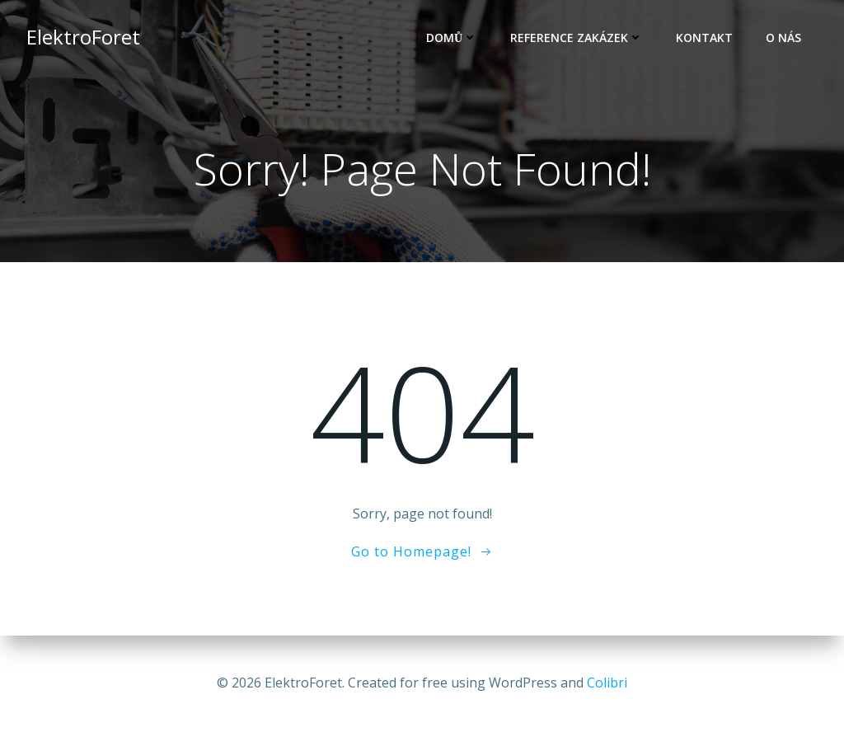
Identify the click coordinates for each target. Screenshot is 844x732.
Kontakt (704, 37)
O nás (783, 37)
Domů (451, 37)
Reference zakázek (576, 37)
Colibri (607, 682)
